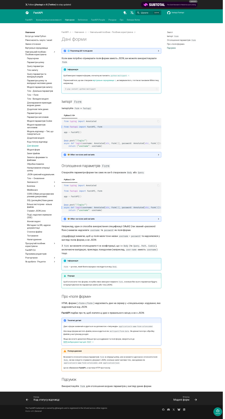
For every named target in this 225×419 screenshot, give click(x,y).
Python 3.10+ (69, 115)
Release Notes (133, 20)
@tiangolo (59, 408)
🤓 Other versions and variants (81, 155)
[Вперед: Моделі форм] (184, 399)
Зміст (170, 32)
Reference (83, 20)
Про (121, 20)
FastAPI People (98, 20)
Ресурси (112, 20)
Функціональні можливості (49, 20)
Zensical (38, 411)
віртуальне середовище (103, 80)
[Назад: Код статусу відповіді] (43, 399)
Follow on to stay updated (48, 4)
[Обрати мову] (132, 13)
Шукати (144, 13)
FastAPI (28, 20)
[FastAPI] (27, 13)
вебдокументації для (77, 342)
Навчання (69, 20)
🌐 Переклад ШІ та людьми (80, 51)
